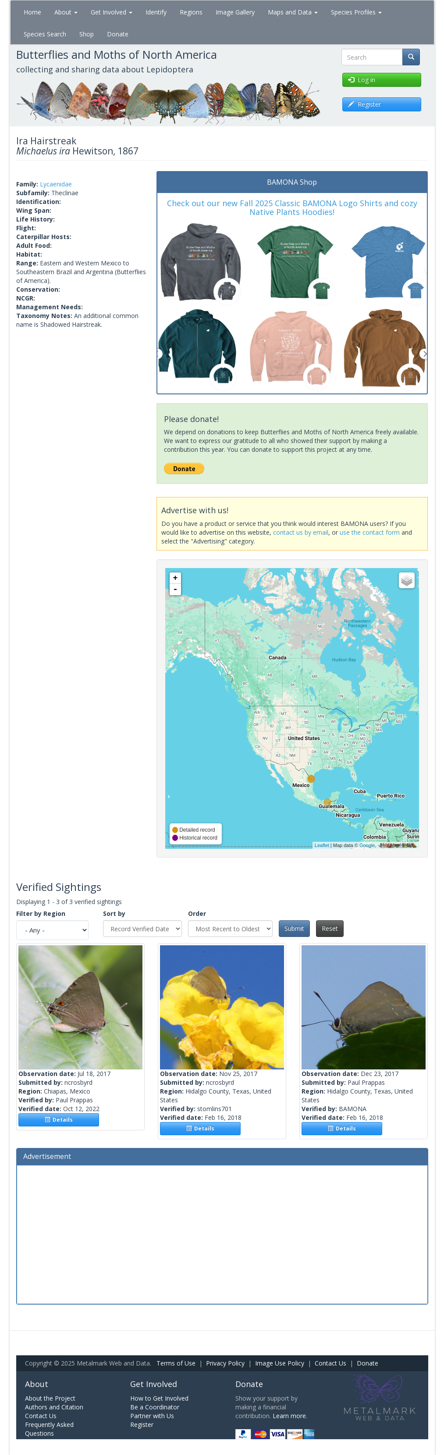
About (66, 12)
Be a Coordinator (154, 1407)
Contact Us (330, 1363)
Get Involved (111, 12)
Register (141, 1424)
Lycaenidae (56, 184)
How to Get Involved (159, 1398)
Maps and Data (293, 12)
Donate (117, 34)
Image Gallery (235, 12)
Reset (330, 928)
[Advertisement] (222, 1233)
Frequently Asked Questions (49, 1428)
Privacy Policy (225, 1363)
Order (197, 913)
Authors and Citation (54, 1407)
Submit (294, 928)
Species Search (45, 34)
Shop (86, 34)
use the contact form (370, 532)
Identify (156, 12)
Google (367, 845)
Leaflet (322, 845)
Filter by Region (40, 913)
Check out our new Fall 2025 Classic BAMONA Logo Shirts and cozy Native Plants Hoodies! (292, 207)
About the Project (50, 1398)
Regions (191, 12)
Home (32, 12)
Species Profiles (356, 12)
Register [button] (364, 104)
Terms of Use (175, 1363)
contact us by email (300, 532)
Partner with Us (152, 1416)
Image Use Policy (279, 1363)
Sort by (114, 913)
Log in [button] (361, 79)
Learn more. (290, 1416)
